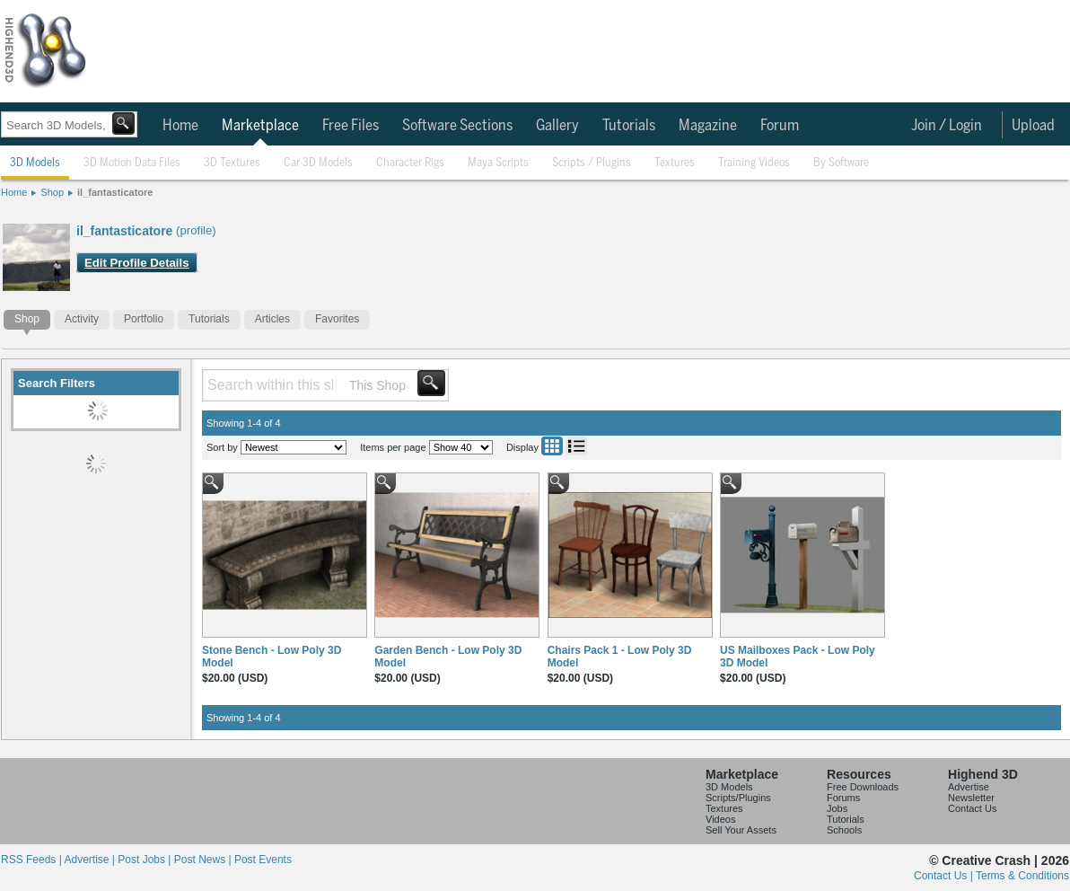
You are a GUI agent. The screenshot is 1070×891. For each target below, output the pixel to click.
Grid (552, 446)
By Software (841, 163)
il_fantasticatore (115, 192)
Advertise (968, 786)
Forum (779, 126)
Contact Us (972, 808)
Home (180, 126)
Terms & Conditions (1022, 875)
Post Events (263, 859)
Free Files (350, 126)
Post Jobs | (145, 859)
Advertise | (91, 859)
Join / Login (946, 126)
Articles (272, 319)
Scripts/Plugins (738, 797)
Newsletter (971, 797)
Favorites (337, 319)
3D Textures (232, 163)
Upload (1033, 126)
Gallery (557, 126)
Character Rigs (410, 163)
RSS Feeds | (32, 859)
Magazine (708, 126)
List (576, 446)
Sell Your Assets (741, 830)
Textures (674, 163)
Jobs (837, 808)
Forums (843, 797)
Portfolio (143, 319)
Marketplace (260, 126)
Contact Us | (945, 875)
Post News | (204, 859)
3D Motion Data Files (131, 163)
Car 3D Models (318, 163)
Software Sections (457, 126)
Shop (52, 192)
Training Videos (754, 163)
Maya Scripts (498, 163)
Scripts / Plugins (591, 163)
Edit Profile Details (136, 262)
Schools (844, 830)
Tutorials (628, 126)
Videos (720, 819)
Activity (82, 319)
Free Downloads (863, 786)
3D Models (35, 163)
